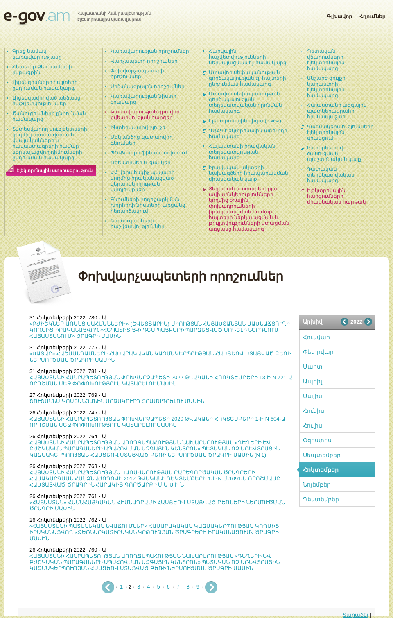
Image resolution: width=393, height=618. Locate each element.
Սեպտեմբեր (322, 455)
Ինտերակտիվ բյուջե (138, 127)
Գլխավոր (339, 14)
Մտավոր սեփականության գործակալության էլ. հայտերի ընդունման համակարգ (247, 78)
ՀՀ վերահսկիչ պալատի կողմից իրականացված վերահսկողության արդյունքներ (143, 181)
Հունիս (313, 410)
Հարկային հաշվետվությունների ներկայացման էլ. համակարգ (248, 57)
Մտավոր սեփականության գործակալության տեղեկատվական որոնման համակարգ (245, 102)
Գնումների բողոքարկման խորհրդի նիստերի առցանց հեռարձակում (148, 205)
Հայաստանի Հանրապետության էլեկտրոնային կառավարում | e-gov (77, 18)
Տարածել (355, 615)
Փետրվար (318, 352)
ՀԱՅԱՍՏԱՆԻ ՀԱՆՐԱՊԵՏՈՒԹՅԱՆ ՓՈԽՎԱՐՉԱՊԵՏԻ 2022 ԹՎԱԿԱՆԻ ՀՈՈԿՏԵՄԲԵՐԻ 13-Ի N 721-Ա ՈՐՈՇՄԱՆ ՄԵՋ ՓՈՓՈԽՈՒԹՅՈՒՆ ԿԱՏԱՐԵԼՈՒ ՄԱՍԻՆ (160, 380)
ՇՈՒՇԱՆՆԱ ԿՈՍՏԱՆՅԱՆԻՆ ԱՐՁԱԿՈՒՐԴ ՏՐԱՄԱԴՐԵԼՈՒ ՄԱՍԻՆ (116, 401)
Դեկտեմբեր (321, 499)
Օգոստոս (317, 440)
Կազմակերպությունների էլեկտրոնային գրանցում (340, 132)
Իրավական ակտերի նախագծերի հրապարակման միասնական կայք (248, 173)
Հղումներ (372, 14)
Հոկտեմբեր (321, 469)
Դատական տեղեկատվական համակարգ (331, 174)
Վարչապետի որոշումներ (144, 61)
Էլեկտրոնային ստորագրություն (54, 170)
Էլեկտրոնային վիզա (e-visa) (245, 121)
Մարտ (313, 366)
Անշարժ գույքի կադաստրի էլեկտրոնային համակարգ (326, 86)
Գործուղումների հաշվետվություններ (138, 223)
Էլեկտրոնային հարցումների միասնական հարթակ (336, 196)
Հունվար (316, 337)
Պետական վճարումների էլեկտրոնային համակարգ (326, 59)
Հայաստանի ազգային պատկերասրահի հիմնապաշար (337, 111)
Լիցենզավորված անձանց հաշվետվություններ (46, 100)
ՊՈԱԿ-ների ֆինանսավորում (149, 153)
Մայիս (312, 396)
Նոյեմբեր (317, 484)
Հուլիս (312, 425)
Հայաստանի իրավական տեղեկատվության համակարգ (242, 152)
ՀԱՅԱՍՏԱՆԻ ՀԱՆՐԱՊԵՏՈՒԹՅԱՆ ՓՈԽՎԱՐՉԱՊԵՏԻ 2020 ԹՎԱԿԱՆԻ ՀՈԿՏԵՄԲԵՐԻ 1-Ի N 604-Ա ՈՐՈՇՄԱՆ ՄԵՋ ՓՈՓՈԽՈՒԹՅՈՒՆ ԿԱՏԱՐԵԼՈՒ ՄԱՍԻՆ (157, 422)
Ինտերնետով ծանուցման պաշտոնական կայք (334, 153)
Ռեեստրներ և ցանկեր (141, 162)
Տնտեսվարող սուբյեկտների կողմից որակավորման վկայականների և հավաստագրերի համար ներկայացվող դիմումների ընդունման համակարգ (49, 143)
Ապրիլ (312, 381)
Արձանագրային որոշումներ (148, 86)
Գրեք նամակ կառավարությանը (37, 54)
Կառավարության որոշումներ (150, 51)
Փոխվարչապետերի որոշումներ (137, 73)
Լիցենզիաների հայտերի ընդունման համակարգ (45, 85)
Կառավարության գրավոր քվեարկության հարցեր (145, 114)
